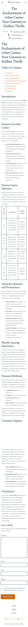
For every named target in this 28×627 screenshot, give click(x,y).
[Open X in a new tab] (10, 619)
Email (2, 570)
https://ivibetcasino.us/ (12, 337)
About (14, 606)
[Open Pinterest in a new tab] (22, 619)
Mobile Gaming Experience (13, 83)
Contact (14, 613)
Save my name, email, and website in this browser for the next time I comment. (14, 589)
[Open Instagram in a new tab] (14, 619)
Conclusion (9, 91)
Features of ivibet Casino (12, 75)
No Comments (16, 38)
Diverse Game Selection (12, 78)
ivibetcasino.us (17, 35)
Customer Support (11, 88)
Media (14, 609)
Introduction (9, 73)
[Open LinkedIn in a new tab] (18, 619)
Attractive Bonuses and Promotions (16, 81)
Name (3, 561)
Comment (4, 535)
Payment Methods (11, 86)
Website (3, 579)
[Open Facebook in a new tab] (6, 619)
